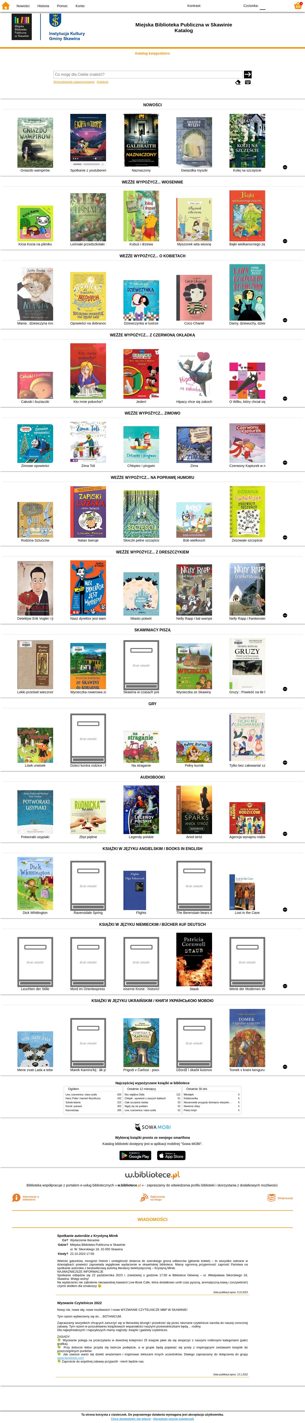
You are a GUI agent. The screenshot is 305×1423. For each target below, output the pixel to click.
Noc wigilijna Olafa (134, 1094)
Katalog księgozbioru (152, 53)
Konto (80, 6)
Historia (43, 6)
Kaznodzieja (72, 1110)
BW (216, 5)
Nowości (23, 6)
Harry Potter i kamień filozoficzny (83, 1098)
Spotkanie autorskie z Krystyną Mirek (87, 1236)
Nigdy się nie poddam (136, 1106)
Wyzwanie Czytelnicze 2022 (79, 1303)
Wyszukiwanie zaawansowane (74, 82)
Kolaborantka (191, 1098)
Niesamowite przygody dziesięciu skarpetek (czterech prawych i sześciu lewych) (226, 1102)
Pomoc (62, 6)
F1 (271, 5)
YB (225, 5)
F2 (282, 5)
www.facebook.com (70, 1358)
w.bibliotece (129, 1185)
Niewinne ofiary (192, 1106)
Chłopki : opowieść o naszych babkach (145, 1098)
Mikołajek (189, 1094)
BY (235, 5)
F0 (262, 5)
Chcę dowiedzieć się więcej (131, 1419)
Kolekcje (102, 82)
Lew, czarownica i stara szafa (81, 1094)
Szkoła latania (73, 1102)
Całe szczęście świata (136, 1102)
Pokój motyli (190, 1110)
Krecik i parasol (74, 1106)
